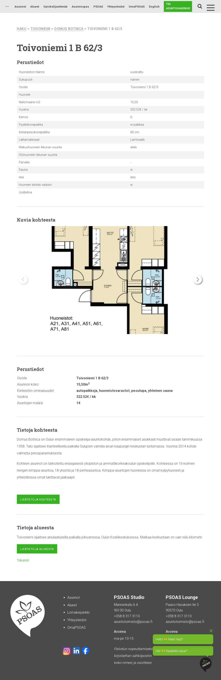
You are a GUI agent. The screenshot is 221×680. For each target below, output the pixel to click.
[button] (197, 279)
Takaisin (23, 560)
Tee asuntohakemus (178, 6)
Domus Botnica (69, 29)
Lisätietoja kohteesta (38, 499)
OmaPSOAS (137, 6)
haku (21, 29)
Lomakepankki (78, 612)
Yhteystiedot (115, 6)
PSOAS (98, 6)
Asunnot (20, 6)
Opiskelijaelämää (55, 6)
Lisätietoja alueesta (37, 549)
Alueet (34, 6)
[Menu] (210, 8)
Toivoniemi (40, 29)
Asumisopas (80, 6)
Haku (199, 6)
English (154, 6)
